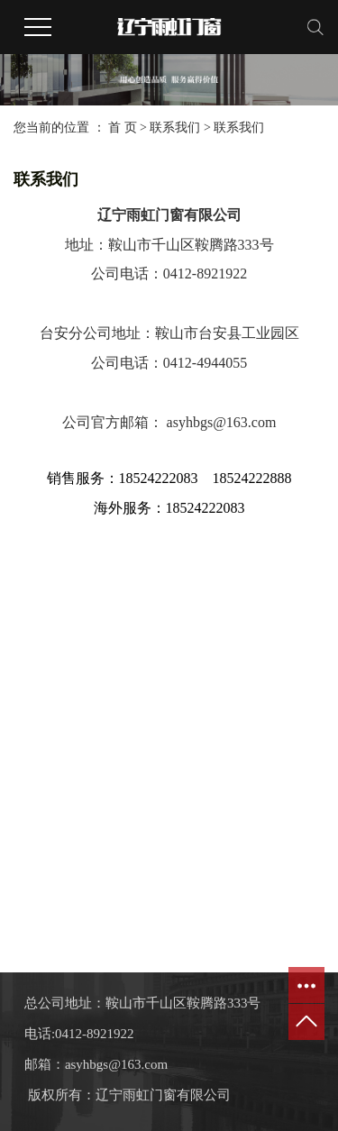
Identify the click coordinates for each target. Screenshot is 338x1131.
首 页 (122, 127)
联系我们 (177, 127)
